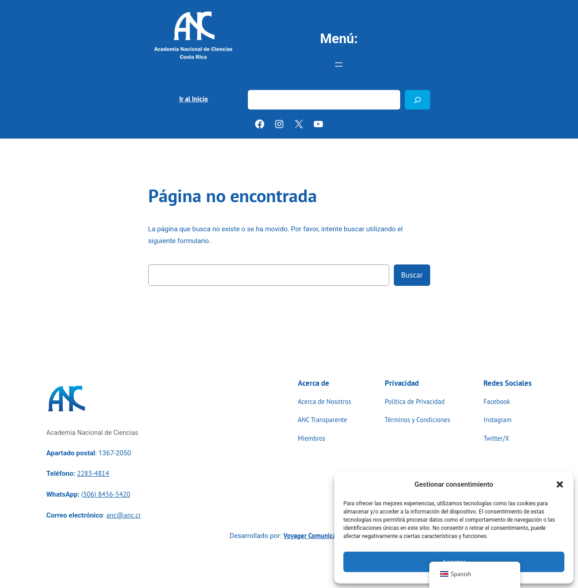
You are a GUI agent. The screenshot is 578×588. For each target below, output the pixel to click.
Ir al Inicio (193, 99)
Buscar (258, 84)
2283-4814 (93, 473)
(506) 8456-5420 (106, 494)
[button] (559, 484)
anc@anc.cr (123, 515)
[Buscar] (417, 100)
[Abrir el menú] (338, 64)
